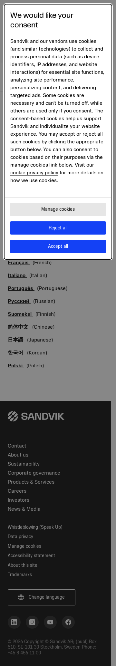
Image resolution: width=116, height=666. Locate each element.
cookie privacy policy (34, 172)
